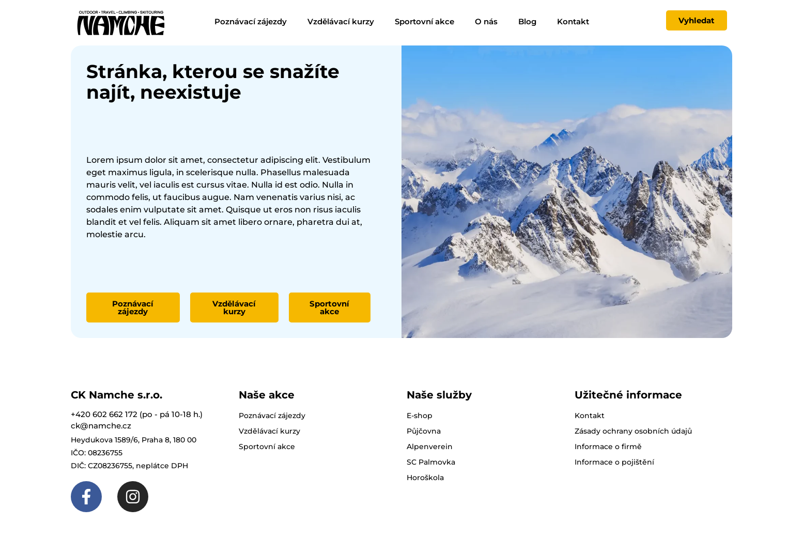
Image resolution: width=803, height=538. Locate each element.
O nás (486, 21)
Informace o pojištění (614, 462)
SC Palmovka (431, 462)
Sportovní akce (424, 21)
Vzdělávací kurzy (340, 21)
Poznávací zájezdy (250, 21)
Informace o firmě (608, 446)
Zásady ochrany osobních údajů (633, 431)
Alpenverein (430, 446)
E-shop (420, 415)
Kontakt (573, 21)
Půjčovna (424, 431)
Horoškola (425, 477)
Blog (527, 21)
